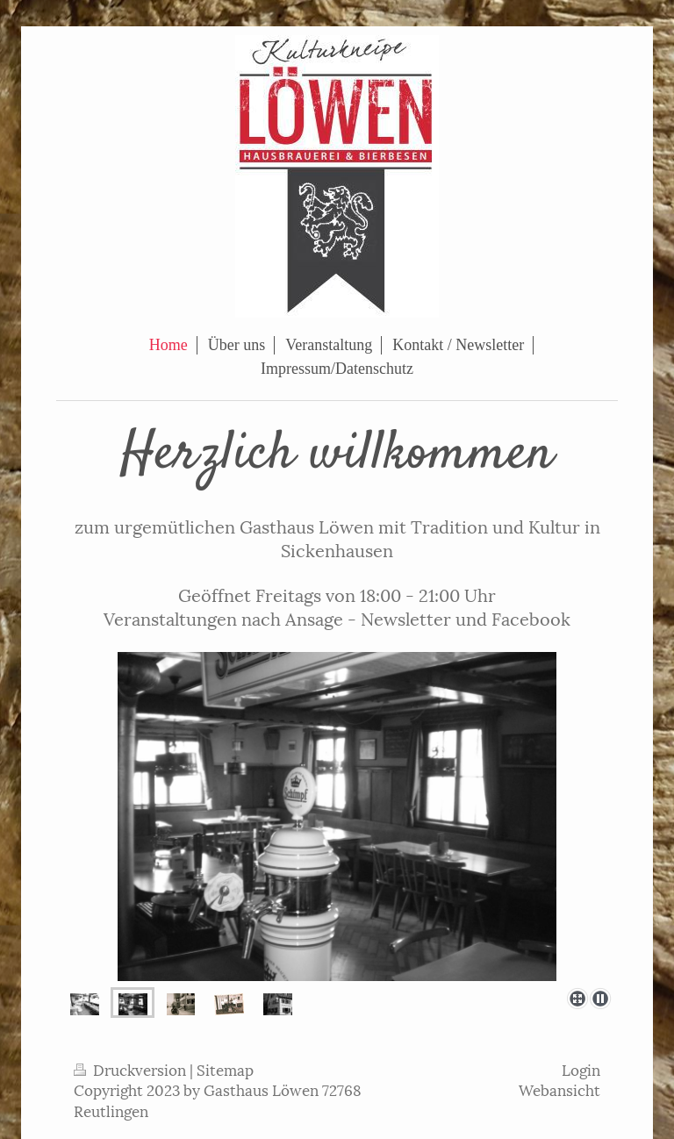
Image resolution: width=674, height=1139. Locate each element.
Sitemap (225, 1068)
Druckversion (132, 1068)
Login (581, 1068)
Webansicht (559, 1089)
